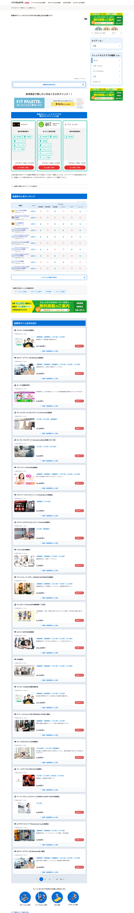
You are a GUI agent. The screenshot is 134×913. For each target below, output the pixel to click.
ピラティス (96, 82)
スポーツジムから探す (54, 2)
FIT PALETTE (14, 8)
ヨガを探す (49, 267)
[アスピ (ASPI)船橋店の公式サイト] (49, 535)
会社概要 (24, 910)
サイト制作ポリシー (40, 910)
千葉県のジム (23, 8)
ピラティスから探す (79, 2)
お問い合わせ (57, 910)
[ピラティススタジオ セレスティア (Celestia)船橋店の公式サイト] (49, 508)
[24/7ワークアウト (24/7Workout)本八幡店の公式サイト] (49, 837)
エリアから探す (57, 905)
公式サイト (33, 187)
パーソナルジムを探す (21, 267)
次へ (62, 855)
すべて (96, 60)
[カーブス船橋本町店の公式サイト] (49, 371)
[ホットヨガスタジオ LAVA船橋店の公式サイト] (49, 727)
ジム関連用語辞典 (95, 905)
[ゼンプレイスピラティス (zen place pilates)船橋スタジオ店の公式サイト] (49, 426)
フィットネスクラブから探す (40, 905)
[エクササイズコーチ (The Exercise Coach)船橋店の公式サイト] (49, 810)
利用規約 (71, 910)
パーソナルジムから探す (38, 2)
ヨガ (94, 76)
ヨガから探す (67, 2)
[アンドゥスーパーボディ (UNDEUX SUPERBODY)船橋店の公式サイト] (49, 563)
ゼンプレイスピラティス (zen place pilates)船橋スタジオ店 (21, 211)
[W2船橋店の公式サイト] (49, 645)
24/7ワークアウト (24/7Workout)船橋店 (21, 192)
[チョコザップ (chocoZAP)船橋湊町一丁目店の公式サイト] (49, 590)
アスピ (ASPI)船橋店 (19, 237)
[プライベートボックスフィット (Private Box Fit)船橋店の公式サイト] (49, 480)
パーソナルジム (98, 71)
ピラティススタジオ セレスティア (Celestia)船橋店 (21, 230)
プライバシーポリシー (88, 910)
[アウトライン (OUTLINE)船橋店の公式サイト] (49, 453)
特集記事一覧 (82, 905)
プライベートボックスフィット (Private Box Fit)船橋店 (21, 224)
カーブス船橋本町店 (19, 198)
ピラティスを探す (60, 267)
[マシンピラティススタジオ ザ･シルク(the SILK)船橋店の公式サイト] (49, 398)
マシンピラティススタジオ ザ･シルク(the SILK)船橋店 (21, 205)
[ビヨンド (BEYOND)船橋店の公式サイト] (49, 618)
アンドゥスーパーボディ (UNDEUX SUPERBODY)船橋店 (21, 243)
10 (57, 855)
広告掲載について (107, 910)
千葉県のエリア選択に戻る (21, 888)
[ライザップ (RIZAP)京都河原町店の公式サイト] (49, 672)
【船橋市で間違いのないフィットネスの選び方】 (25, 162)
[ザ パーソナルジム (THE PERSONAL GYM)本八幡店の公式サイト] (49, 700)
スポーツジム (97, 66)
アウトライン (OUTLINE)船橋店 (21, 218)
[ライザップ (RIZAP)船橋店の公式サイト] (49, 316)
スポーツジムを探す (36, 267)
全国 (94, 46)
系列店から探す (70, 905)
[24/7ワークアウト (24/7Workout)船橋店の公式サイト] (49, 343)
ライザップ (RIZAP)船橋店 (20, 186)
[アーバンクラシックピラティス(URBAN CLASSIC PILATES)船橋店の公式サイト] (49, 782)
